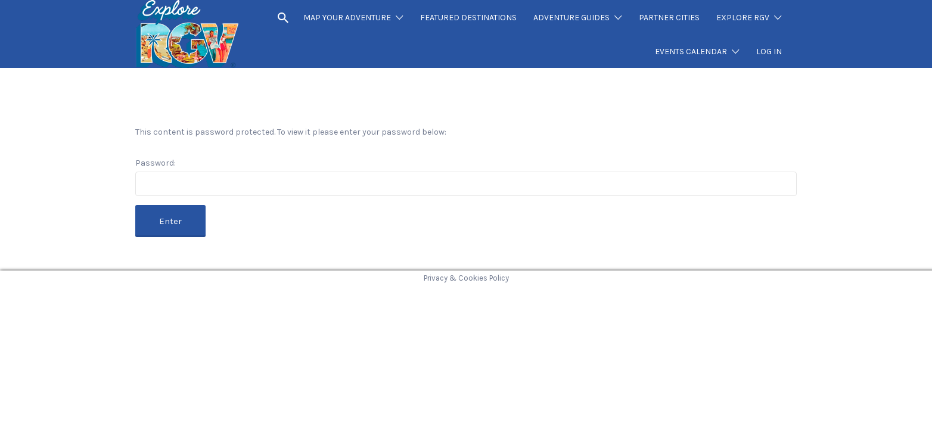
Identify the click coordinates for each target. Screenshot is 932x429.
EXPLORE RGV (742, 18)
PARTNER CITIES (669, 18)
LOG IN (769, 51)
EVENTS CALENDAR (691, 51)
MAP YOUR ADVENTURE (347, 18)
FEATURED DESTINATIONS (468, 18)
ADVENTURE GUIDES (571, 18)
